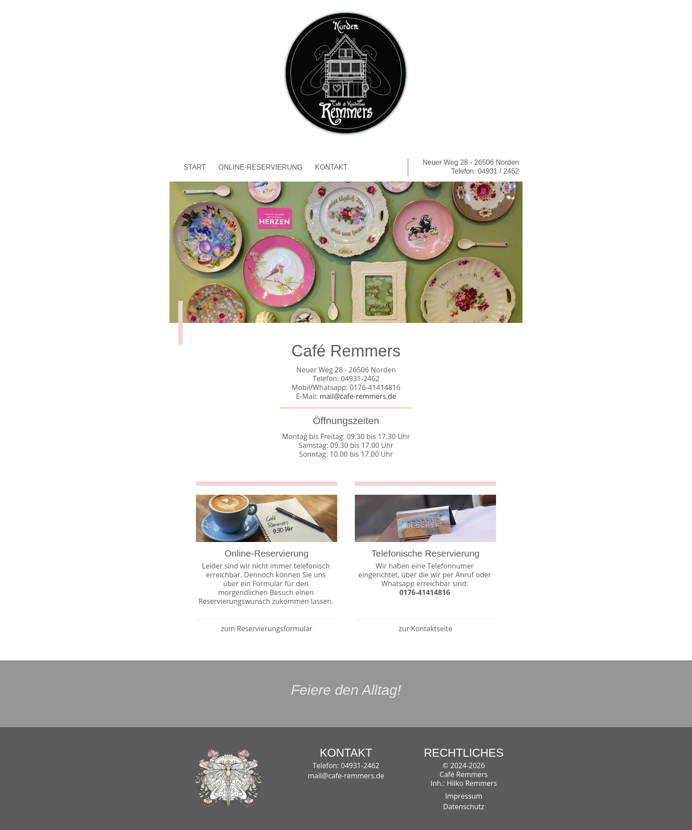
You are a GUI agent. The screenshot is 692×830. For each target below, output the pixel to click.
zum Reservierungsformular (266, 628)
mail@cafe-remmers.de (357, 396)
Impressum (463, 795)
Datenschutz (463, 806)
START (195, 167)
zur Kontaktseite (425, 628)
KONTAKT (331, 167)
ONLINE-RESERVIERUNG (260, 167)
